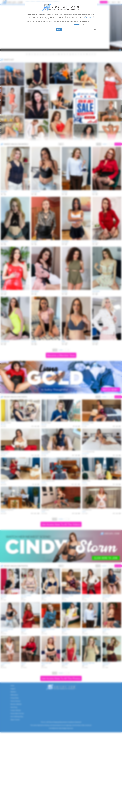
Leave (94, 29)
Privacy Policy (77, 24)
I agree (59, 30)
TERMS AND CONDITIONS (88, 17)
